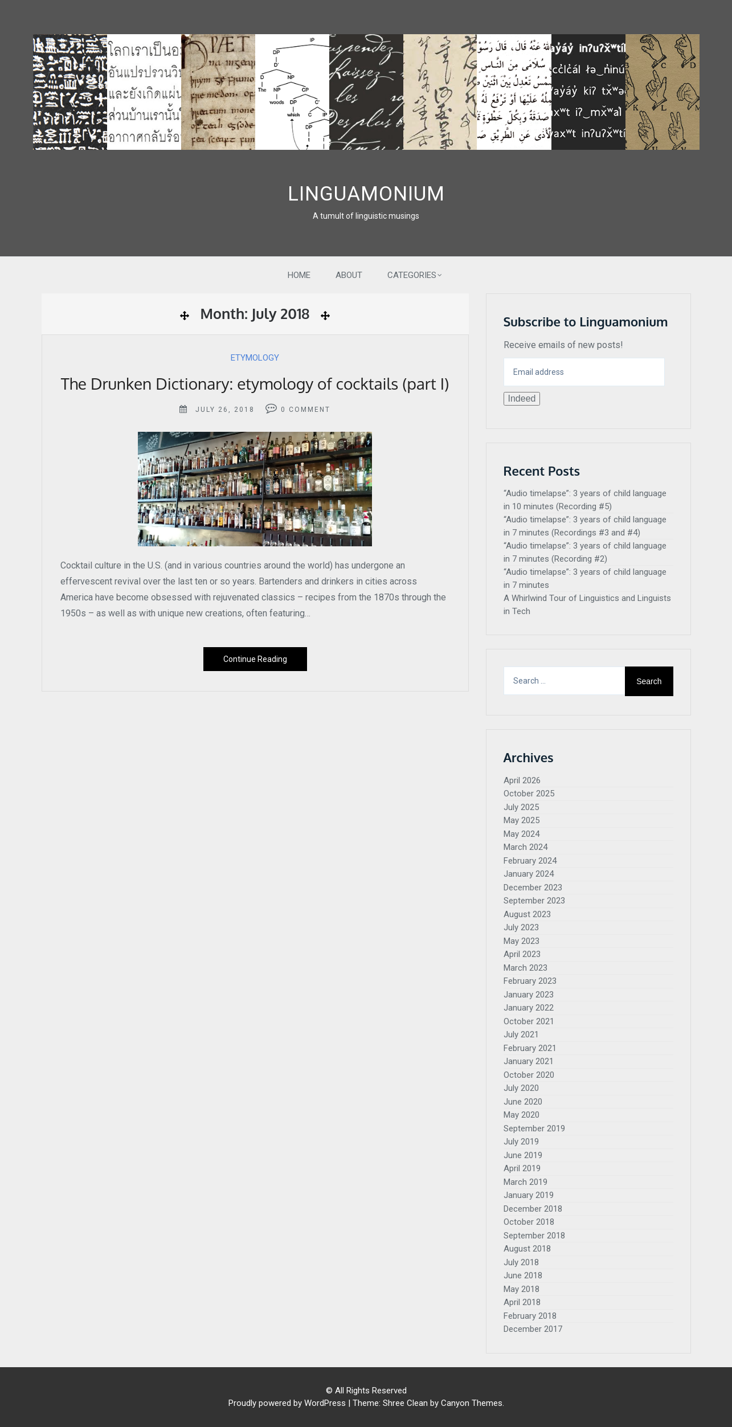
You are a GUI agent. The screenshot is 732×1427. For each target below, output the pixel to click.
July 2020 (521, 1088)
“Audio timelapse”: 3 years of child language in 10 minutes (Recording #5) (585, 500)
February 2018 (530, 1316)
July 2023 (521, 927)
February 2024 (530, 861)
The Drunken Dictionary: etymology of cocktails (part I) (255, 383)
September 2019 (534, 1128)
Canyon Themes (471, 1403)
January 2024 (529, 874)
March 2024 (525, 847)
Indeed (522, 398)
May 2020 (521, 1115)
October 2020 (529, 1075)
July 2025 (521, 807)
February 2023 (530, 981)
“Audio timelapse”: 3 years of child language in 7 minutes (585, 578)
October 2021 (529, 1021)
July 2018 (521, 1262)
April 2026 (522, 780)
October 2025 (529, 793)
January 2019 (529, 1195)
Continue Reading (255, 659)
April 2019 (522, 1168)
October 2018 (529, 1222)
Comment (309, 410)
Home (299, 275)
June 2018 (523, 1275)
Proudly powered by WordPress (287, 1403)
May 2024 (521, 834)
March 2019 (525, 1182)
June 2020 (523, 1102)
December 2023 (533, 887)
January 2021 (529, 1061)
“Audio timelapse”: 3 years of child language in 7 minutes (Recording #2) (585, 552)
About (349, 275)
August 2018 (527, 1249)
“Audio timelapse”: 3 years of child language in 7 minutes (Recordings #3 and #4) (585, 526)
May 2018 (521, 1289)
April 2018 (522, 1302)
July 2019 (521, 1141)
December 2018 (533, 1209)
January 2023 (529, 995)
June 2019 (523, 1155)
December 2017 (533, 1329)
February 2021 (530, 1048)
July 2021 (521, 1034)
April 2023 (522, 954)
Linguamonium (366, 194)
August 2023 (527, 914)
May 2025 (521, 820)
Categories (411, 275)
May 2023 (521, 941)
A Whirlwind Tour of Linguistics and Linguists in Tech (587, 604)
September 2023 (534, 901)
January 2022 (529, 1008)
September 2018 (534, 1235)
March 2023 (525, 968)
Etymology (255, 358)
